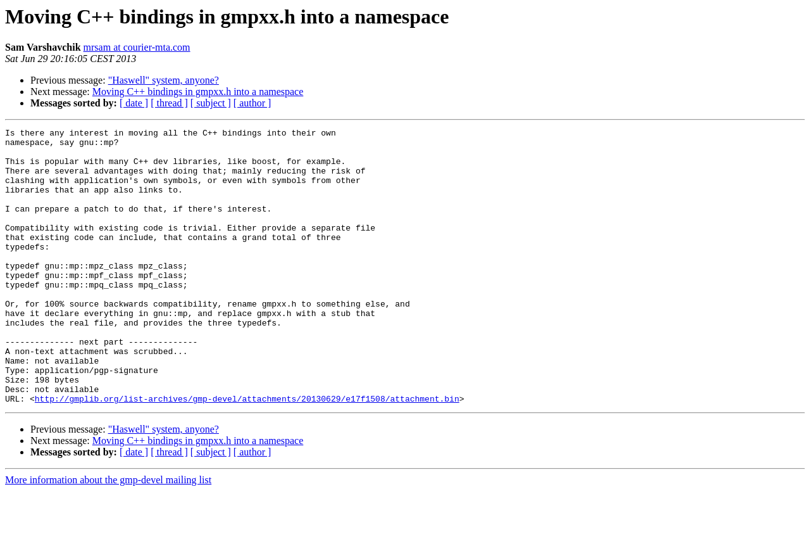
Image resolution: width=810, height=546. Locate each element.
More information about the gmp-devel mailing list (108, 535)
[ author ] (252, 103)
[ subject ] (210, 103)
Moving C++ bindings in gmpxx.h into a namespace (198, 91)
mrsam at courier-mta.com (137, 47)
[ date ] (134, 103)
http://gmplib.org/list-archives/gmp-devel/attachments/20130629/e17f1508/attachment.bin (247, 453)
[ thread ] (169, 103)
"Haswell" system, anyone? (163, 80)
